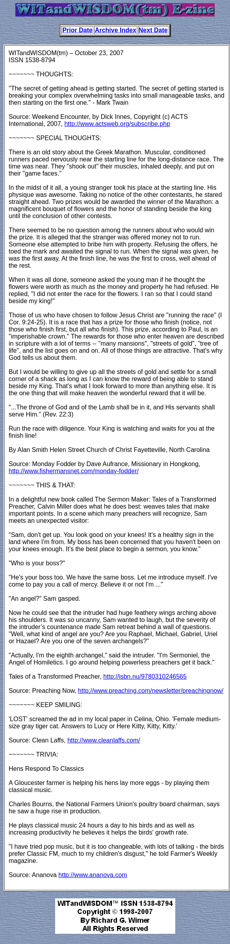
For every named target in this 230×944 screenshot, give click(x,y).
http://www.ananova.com (92, 875)
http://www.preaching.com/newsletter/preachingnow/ (150, 690)
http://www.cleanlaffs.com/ (103, 740)
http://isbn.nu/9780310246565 (145, 676)
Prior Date (77, 30)
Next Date (153, 30)
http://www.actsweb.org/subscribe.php (117, 123)
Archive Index (115, 30)
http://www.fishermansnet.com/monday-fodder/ (74, 471)
